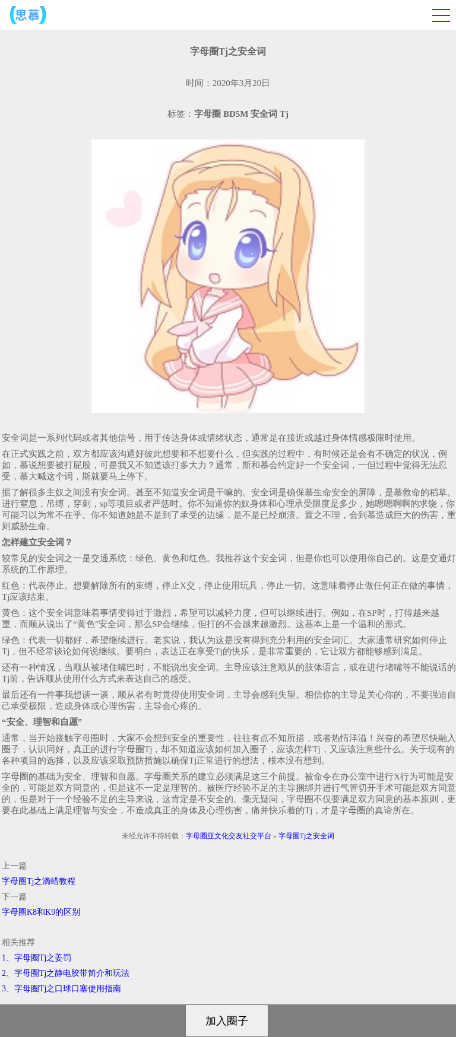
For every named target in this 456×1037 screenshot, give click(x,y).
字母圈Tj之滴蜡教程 (38, 881)
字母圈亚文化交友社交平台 (228, 836)
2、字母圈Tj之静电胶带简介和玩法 (65, 973)
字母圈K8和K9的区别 (41, 912)
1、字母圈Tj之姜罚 (36, 957)
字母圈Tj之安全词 (306, 836)
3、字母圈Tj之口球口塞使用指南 (61, 988)
